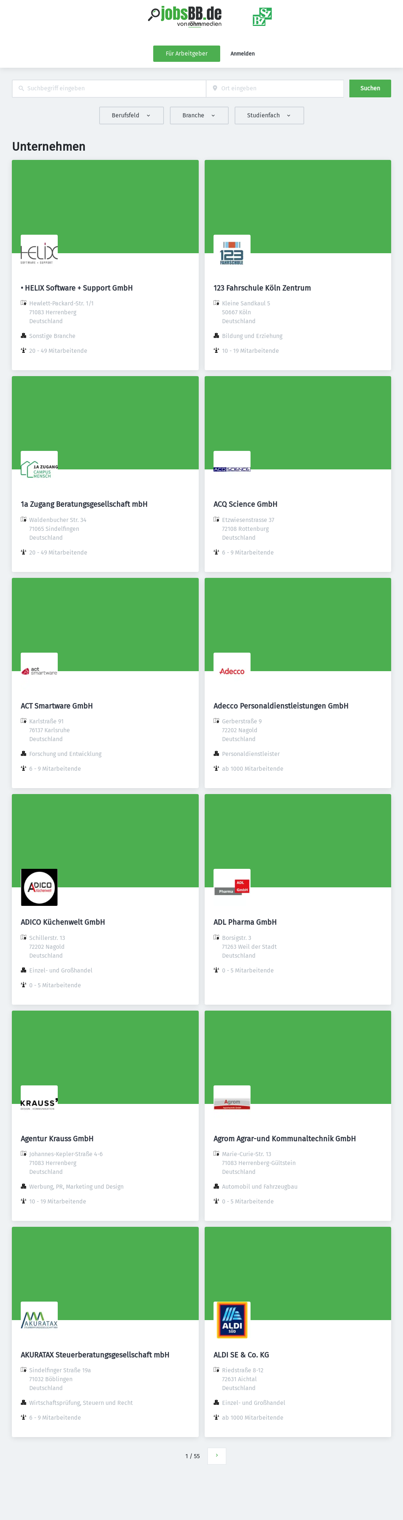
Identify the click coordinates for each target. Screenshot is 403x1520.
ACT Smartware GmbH (57, 706)
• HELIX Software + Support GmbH (77, 288)
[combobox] (109, 89)
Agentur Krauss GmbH (57, 1138)
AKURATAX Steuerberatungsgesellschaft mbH (95, 1354)
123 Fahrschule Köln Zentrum (262, 288)
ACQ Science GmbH (246, 504)
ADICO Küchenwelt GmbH (63, 922)
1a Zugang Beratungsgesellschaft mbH (84, 504)
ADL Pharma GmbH (245, 922)
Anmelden (243, 54)
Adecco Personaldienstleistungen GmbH (281, 706)
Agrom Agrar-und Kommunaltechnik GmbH (285, 1138)
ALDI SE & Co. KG (241, 1354)
